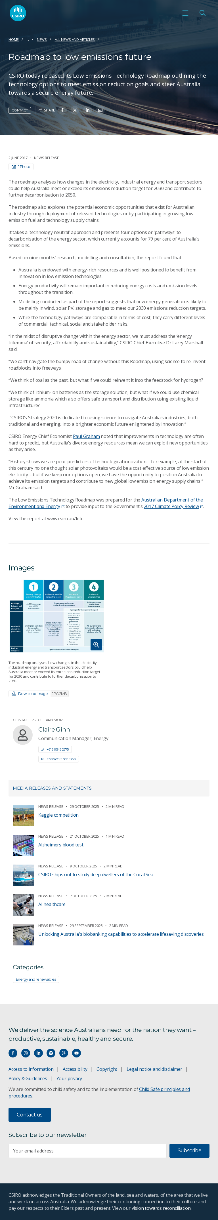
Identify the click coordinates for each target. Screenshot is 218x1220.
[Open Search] (202, 13)
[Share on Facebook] (62, 110)
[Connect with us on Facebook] (13, 1053)
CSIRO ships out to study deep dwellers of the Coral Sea (95, 874)
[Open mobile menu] (185, 13)
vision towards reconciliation (161, 1208)
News (42, 39)
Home (14, 39)
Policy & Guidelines (28, 1078)
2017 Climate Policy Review (173, 506)
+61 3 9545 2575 (55, 749)
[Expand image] (57, 616)
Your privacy (69, 1078)
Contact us (30, 1115)
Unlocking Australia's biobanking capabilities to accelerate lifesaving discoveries (121, 934)
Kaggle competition (58, 815)
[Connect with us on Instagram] (25, 1053)
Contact (20, 110)
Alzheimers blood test (60, 845)
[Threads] (63, 1053)
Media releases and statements (52, 788)
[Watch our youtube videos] (76, 1053)
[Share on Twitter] (74, 110)
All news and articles (75, 39)
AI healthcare (52, 904)
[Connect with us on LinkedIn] (38, 1053)
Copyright (107, 1069)
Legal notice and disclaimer (154, 1069)
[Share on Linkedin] (87, 110)
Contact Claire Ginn (58, 759)
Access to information (31, 1069)
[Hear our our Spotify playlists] (51, 1053)
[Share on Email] (100, 110)
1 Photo (21, 166)
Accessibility (75, 1069)
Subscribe (189, 1150)
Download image (40, 693)
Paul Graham (86, 436)
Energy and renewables (36, 979)
